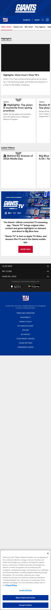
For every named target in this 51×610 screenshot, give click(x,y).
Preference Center (25, 350)
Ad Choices (25, 337)
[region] (25, 580)
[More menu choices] (47, 20)
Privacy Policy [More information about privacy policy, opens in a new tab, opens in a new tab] (11, 585)
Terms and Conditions (25, 316)
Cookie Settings (25, 346)
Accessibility (25, 320)
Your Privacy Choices (25, 342)
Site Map (25, 333)
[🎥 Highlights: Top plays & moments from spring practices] (18, 114)
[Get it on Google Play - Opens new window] (34, 291)
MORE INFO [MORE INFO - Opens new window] (26, 252)
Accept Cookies (25, 605)
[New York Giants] (25, 301)
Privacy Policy (25, 325)
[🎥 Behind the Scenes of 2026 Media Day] (18, 160)
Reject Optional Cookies (25, 598)
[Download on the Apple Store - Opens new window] (16, 290)
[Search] (43, 20)
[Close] (48, 553)
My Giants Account (25, 329)
